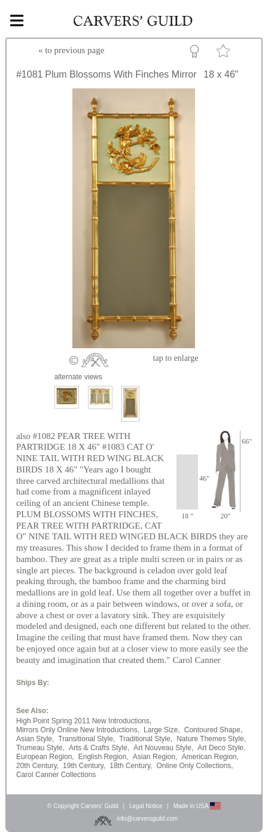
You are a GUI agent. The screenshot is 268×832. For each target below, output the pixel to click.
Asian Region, (155, 757)
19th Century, (84, 766)
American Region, (209, 757)
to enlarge (176, 358)
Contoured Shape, (213, 730)
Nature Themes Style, (211, 739)
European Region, (45, 757)
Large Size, (162, 730)
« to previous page (71, 50)
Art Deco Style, (221, 748)
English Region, (103, 757)
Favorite (225, 53)
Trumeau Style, (40, 748)
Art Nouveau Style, (163, 748)
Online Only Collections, (194, 766)
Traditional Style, (145, 739)
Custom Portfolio (196, 53)
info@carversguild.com (147, 818)
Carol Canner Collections (56, 774)
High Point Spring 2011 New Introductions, (83, 721)
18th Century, (130, 766)
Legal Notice (146, 806)
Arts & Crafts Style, (99, 748)
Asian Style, (35, 739)
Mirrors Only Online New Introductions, (77, 730)
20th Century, (37, 766)
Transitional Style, (86, 739)
